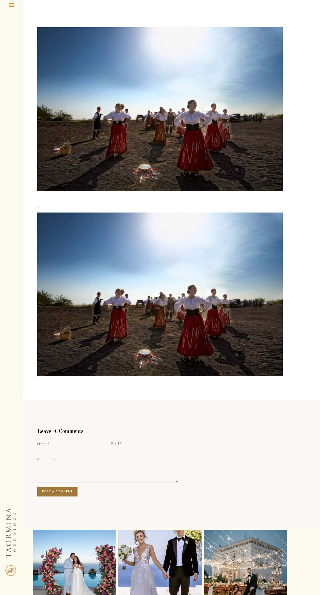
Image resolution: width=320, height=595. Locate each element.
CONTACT (242, 562)
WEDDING (182, 563)
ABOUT (95, 562)
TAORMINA (213, 563)
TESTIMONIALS (123, 562)
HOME (74, 562)
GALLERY (154, 562)
